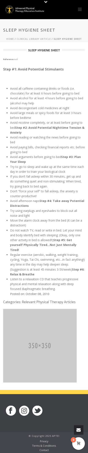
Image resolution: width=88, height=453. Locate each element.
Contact (44, 450)
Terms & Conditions (44, 446)
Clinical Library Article (34, 38)
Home (10, 38)
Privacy (44, 441)
